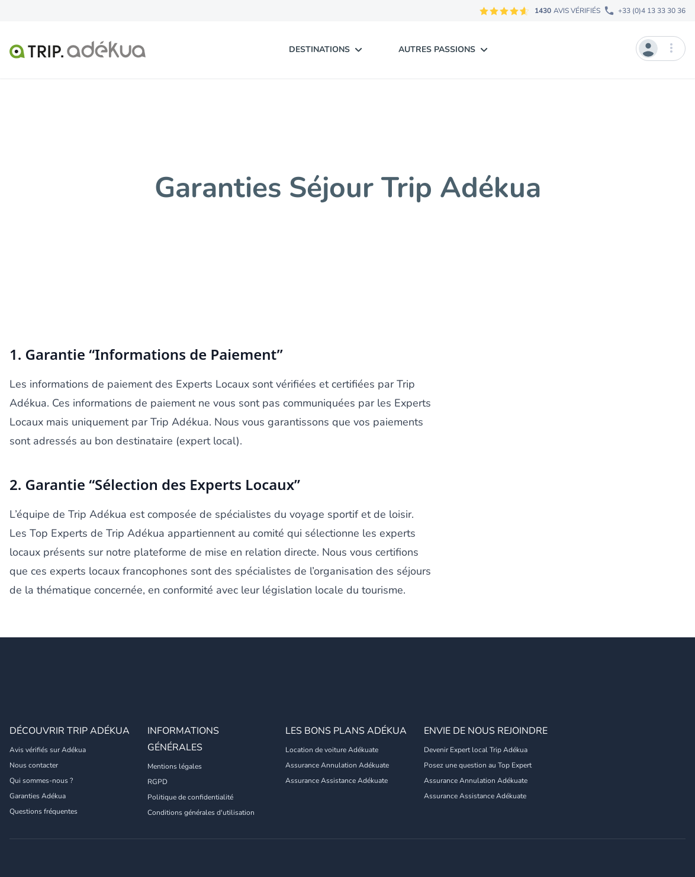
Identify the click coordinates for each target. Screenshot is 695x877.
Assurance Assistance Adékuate (336, 780)
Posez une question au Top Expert (478, 765)
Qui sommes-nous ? (41, 780)
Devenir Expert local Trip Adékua (475, 750)
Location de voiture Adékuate (331, 750)
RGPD (157, 781)
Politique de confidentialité (190, 797)
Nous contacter (33, 765)
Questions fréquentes (43, 811)
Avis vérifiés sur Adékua (47, 750)
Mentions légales (174, 766)
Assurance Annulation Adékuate (337, 765)
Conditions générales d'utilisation (201, 812)
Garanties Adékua (37, 796)
